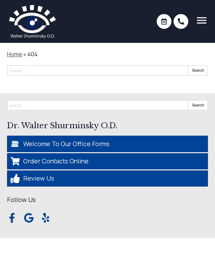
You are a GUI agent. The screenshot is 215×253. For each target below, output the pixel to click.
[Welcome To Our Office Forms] (107, 144)
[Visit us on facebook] (12, 218)
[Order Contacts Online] (107, 161)
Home (14, 54)
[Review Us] (107, 178)
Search (198, 70)
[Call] (181, 21)
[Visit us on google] (29, 218)
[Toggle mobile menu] (201, 20)
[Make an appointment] (164, 21)
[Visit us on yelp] (46, 218)
